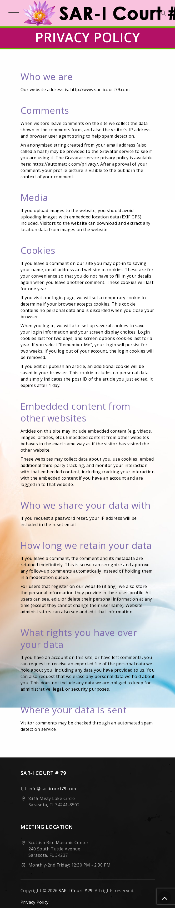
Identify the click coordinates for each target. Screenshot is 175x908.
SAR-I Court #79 (76, 890)
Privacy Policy (35, 902)
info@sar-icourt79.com (52, 789)
